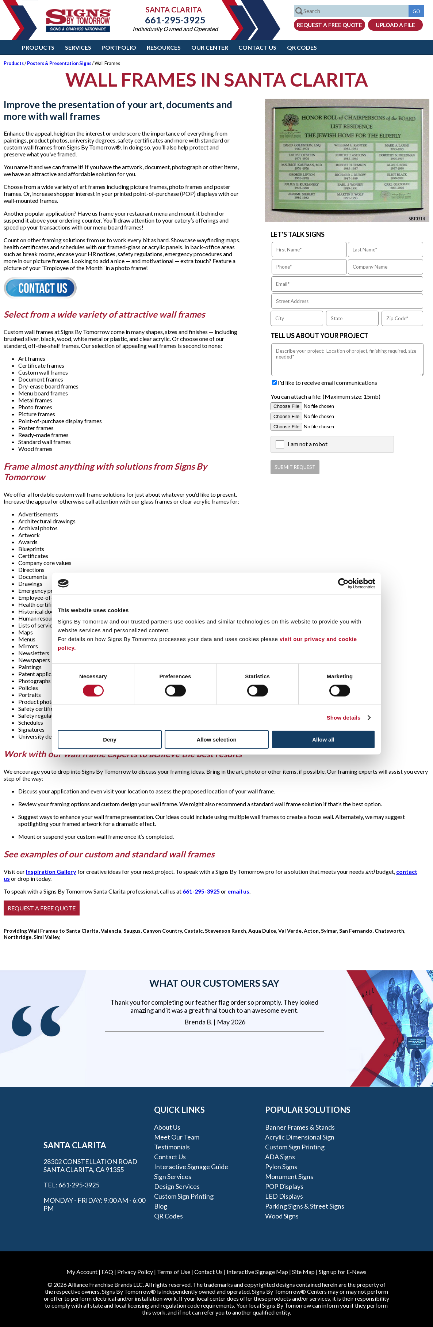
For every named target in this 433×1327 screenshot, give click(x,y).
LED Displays (284, 1196)
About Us (167, 1127)
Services (78, 47)
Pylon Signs (281, 1167)
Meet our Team (176, 1137)
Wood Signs (282, 1216)
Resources (164, 47)
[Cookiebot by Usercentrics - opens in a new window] (343, 583)
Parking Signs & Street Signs (304, 1206)
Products (38, 47)
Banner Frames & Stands (300, 1127)
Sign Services (172, 1176)
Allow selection (216, 739)
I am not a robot (307, 443)
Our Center (209, 47)
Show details (344, 717)
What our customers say (214, 983)
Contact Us (257, 47)
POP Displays (284, 1186)
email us (238, 891)
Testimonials (172, 1147)
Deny (109, 739)
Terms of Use (173, 1271)
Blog (160, 1206)
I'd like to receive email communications (327, 382)
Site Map (303, 1271)
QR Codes (302, 47)
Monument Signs (289, 1176)
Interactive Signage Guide (191, 1167)
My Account (81, 1271)
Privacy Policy (135, 1271)
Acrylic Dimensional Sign (299, 1137)
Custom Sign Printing (184, 1196)
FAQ (107, 1271)
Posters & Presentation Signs (59, 63)
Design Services (177, 1186)
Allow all (323, 739)
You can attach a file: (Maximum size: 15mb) (325, 396)
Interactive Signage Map (257, 1271)
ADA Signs (280, 1157)
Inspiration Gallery (51, 871)
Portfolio (118, 47)
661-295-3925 (175, 19)
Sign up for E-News (343, 1271)
